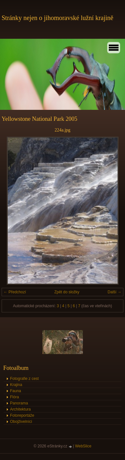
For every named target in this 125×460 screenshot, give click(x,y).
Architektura (20, 409)
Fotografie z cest (24, 378)
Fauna (15, 391)
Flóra (14, 397)
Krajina (16, 384)
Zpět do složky (66, 292)
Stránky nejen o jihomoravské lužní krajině (57, 17)
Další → (114, 292)
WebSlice (83, 446)
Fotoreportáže (22, 415)
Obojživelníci (21, 421)
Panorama (19, 403)
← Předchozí (15, 292)
